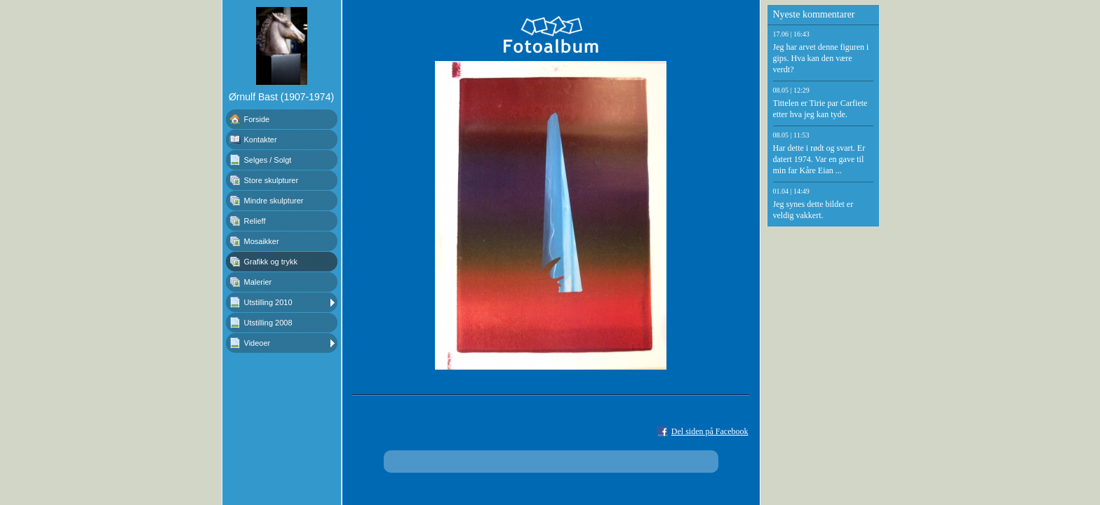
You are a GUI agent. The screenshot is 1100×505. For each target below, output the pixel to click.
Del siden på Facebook (710, 431)
